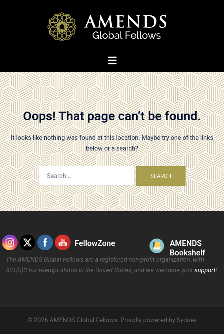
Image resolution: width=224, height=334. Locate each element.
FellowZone (95, 243)
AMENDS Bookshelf (187, 248)
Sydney (187, 320)
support (205, 270)
